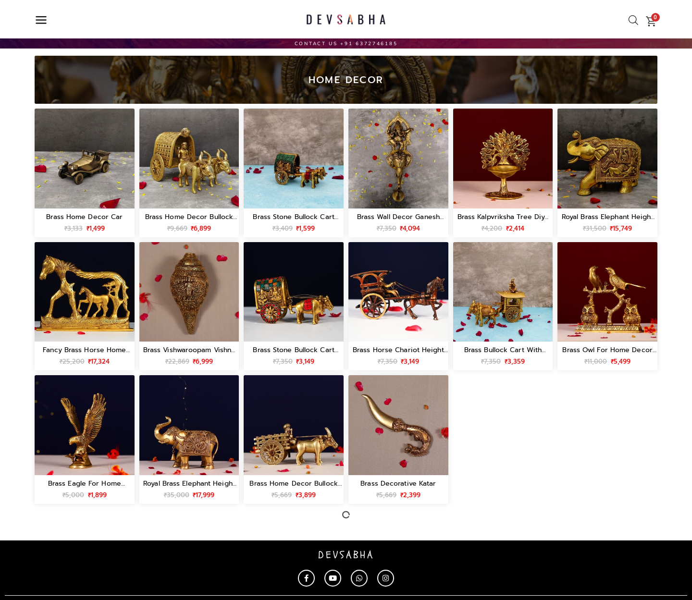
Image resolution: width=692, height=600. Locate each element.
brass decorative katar (398, 483)
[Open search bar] (633, 20)
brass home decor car (84, 217)
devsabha (346, 555)
